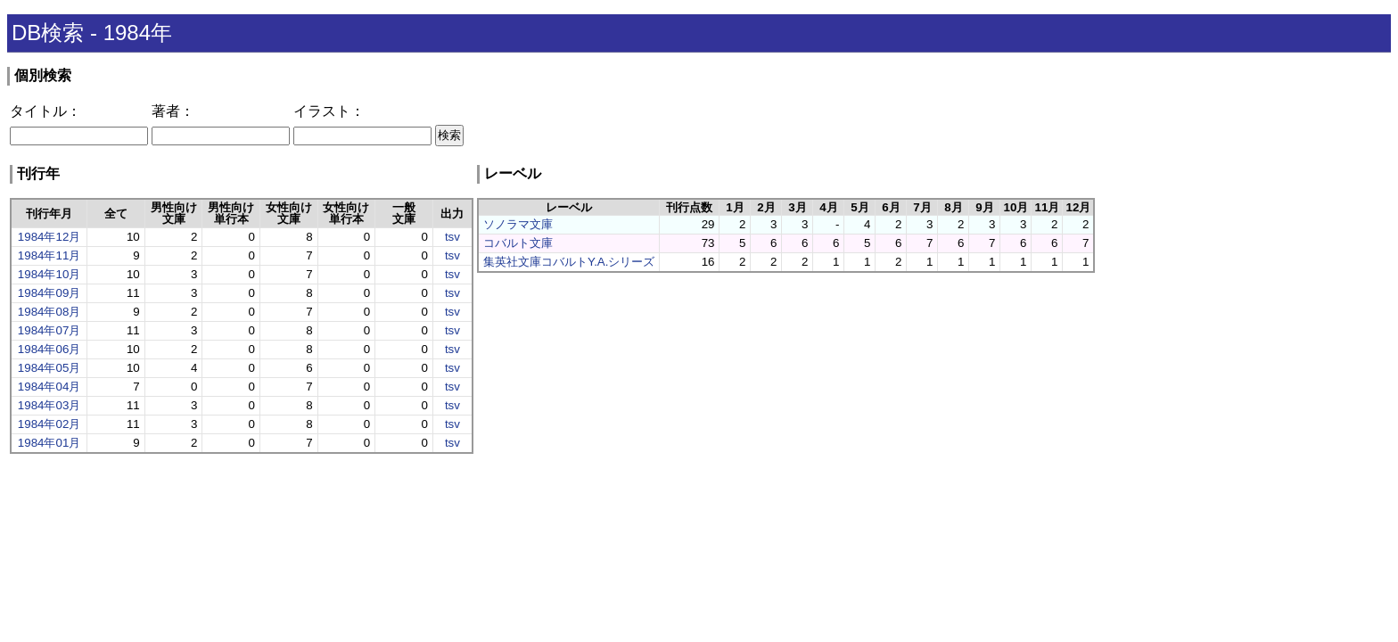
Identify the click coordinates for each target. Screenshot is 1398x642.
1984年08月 (49, 311)
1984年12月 (49, 236)
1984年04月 (49, 386)
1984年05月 (49, 367)
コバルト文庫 (518, 243)
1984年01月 (49, 442)
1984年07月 (49, 330)
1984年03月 (49, 405)
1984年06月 (49, 349)
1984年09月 (49, 293)
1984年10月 (49, 274)
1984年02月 (49, 424)
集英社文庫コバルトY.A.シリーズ (568, 261)
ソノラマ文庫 (518, 224)
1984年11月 (49, 255)
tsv (452, 236)
